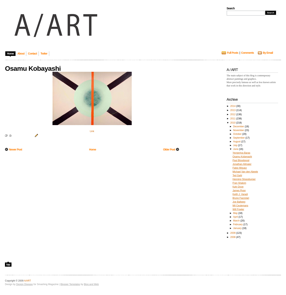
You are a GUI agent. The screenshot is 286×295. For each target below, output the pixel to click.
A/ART (27, 280)
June (236, 149)
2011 (233, 118)
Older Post (169, 149)
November (239, 130)
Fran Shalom (239, 183)
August (237, 141)
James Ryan (239, 190)
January (237, 228)
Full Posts (232, 52)
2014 (233, 106)
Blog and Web (91, 284)
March (236, 220)
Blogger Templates (70, 284)
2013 (233, 110)
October (237, 134)
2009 (233, 233)
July (235, 145)
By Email (268, 52)
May (235, 213)
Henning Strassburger (244, 179)
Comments (247, 52)
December (239, 126)
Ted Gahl (237, 175)
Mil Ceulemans (240, 205)
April (235, 217)
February (238, 224)
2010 (233, 122)
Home (92, 149)
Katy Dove (238, 186)
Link (92, 131)
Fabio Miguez (240, 168)
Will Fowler (238, 209)
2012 (233, 114)
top (8, 264)
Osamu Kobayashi (242, 156)
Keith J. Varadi (240, 194)
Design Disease (24, 284)
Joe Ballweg (239, 201)
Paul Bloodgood (241, 160)
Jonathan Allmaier (242, 164)
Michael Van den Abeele (245, 171)
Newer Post (15, 149)
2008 (233, 237)
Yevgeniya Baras (241, 152)
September (239, 137)
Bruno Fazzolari (241, 198)
